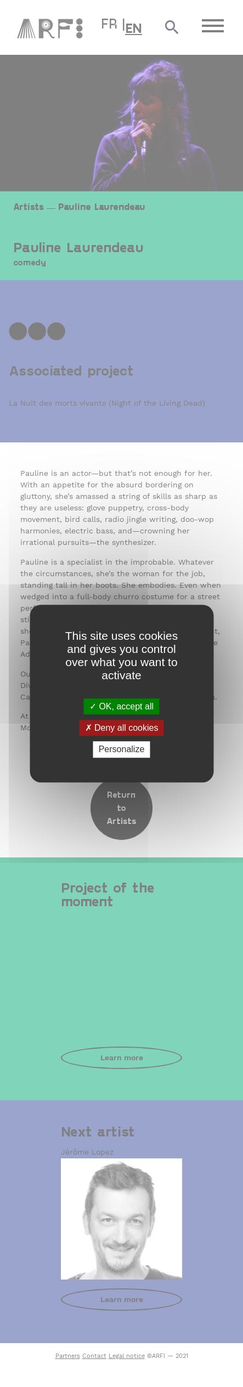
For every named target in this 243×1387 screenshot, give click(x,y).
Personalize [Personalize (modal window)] (122, 749)
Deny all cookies (122, 727)
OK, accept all (121, 706)
